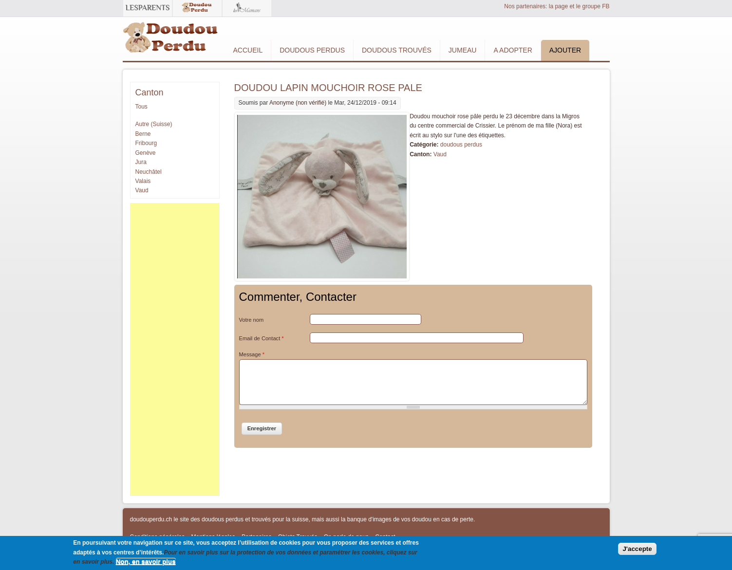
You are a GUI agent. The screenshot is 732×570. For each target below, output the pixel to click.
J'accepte (637, 548)
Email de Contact (261, 338)
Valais (143, 181)
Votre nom (251, 320)
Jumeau (463, 50)
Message (252, 354)
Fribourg (146, 143)
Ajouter (565, 50)
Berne (143, 133)
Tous (141, 106)
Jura (141, 162)
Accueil (248, 50)
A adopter (512, 50)
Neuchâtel (148, 171)
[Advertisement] (175, 349)
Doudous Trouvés (397, 50)
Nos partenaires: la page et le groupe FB (556, 6)
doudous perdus (461, 144)
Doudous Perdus (312, 50)
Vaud (440, 154)
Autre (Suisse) (153, 124)
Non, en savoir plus (146, 561)
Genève (145, 152)
